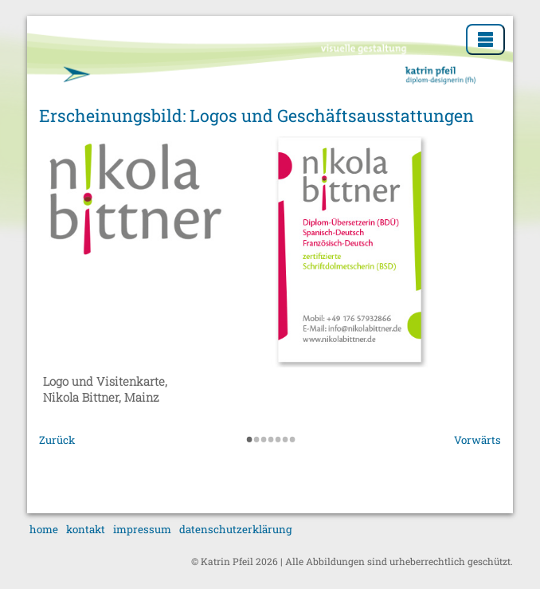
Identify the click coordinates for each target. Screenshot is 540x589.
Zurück (57, 440)
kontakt (85, 529)
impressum (142, 529)
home (43, 529)
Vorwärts (477, 440)
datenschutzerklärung (235, 529)
